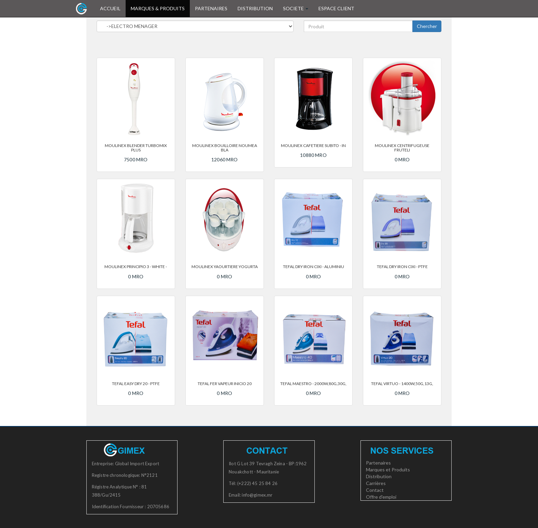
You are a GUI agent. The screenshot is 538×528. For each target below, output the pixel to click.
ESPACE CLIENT (336, 8)
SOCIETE (295, 8)
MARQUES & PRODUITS (158, 8)
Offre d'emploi (381, 497)
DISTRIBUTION (255, 8)
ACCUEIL (113, 8)
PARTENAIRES (211, 8)
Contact (375, 490)
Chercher (427, 26)
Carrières (376, 483)
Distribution (379, 476)
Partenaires (378, 463)
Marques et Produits (388, 469)
